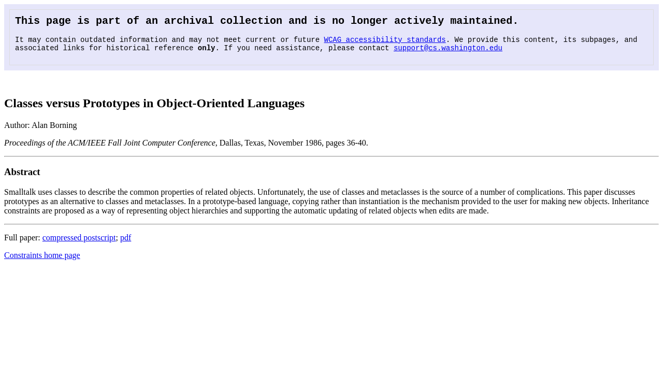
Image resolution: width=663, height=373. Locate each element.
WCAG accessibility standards (384, 43)
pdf (125, 242)
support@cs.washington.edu (448, 53)
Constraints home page (42, 260)
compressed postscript (79, 242)
